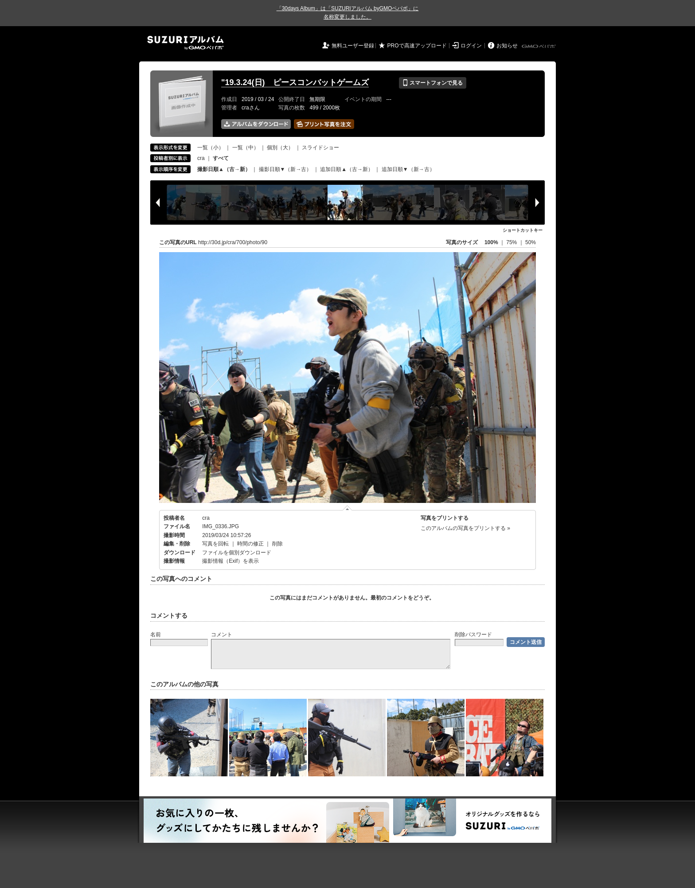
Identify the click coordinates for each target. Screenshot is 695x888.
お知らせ (507, 46)
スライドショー (320, 147)
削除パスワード (473, 634)
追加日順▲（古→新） (346, 169)
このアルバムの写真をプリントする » (465, 528)
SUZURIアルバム (185, 42)
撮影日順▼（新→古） (285, 169)
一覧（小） (210, 147)
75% (512, 242)
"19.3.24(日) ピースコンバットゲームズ (295, 82)
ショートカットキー (523, 230)
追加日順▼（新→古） (408, 169)
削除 (277, 544)
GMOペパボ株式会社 (539, 46)
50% (530, 242)
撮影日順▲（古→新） (223, 169)
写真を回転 (215, 544)
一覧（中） (245, 147)
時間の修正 (250, 544)
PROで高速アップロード (417, 46)
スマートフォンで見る (432, 83)
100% (491, 242)
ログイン (471, 46)
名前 (155, 634)
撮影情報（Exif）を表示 (230, 561)
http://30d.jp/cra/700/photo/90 (232, 242)
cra (201, 158)
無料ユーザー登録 (353, 46)
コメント (221, 634)
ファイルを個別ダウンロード (236, 552)
